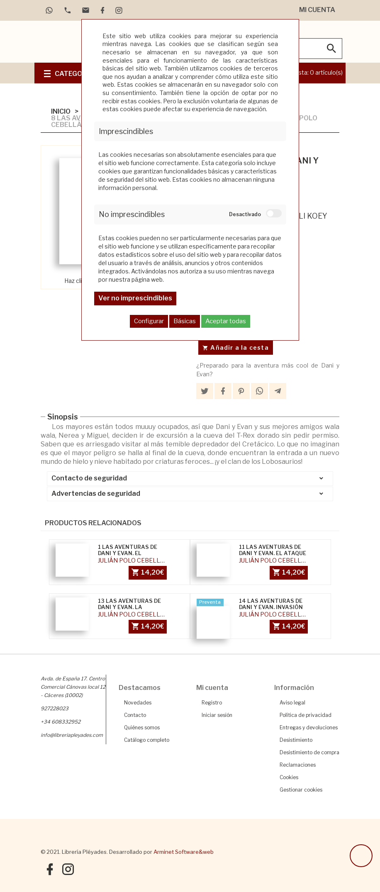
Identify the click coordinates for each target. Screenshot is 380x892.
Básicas (184, 321)
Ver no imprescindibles (135, 298)
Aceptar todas (225, 321)
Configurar (149, 321)
